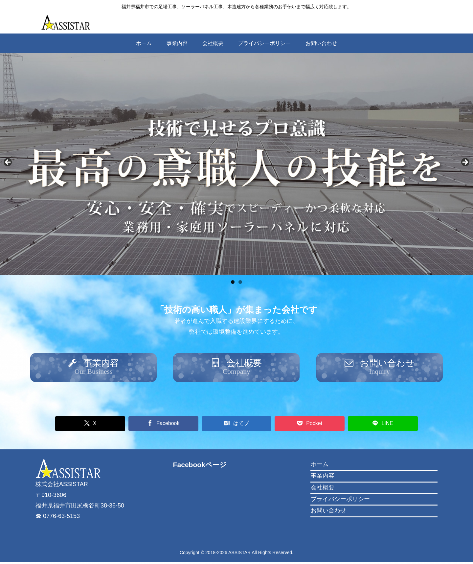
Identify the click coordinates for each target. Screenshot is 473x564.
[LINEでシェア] (375, 425)
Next (465, 163)
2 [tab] (240, 282)
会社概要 (322, 489)
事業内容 (322, 477)
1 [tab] (233, 282)
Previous (8, 163)
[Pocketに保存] (306, 425)
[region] (236, 164)
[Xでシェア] (98, 425)
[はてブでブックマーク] (237, 425)
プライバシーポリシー (340, 500)
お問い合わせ (328, 512)
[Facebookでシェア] (167, 425)
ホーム (319, 465)
